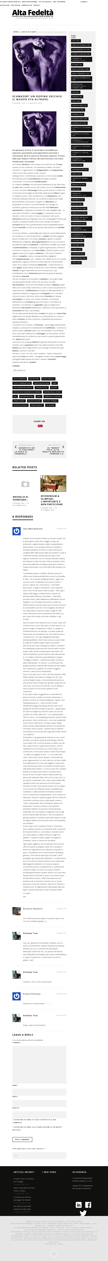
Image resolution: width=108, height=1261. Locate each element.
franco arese (19, 401)
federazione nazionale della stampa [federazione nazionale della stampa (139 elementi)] (79, 86)
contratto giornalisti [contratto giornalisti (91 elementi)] (79, 59)
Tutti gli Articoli (45, 2)
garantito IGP (26, 5)
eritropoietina (26, 396)
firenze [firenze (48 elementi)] (77, 96)
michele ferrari (50, 401)
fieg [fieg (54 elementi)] (75, 92)
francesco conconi (53, 396)
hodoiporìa (57, 25)
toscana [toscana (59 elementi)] (77, 240)
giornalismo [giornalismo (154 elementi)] (79, 119)
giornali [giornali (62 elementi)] (77, 114)
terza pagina (33, 29)
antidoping (34, 379)
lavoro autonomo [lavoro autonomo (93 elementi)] (80, 179)
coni (55, 383)
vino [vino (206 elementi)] (76, 262)
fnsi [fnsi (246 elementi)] (76, 101)
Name (15, 1085)
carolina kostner (41, 383)
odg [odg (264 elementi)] (76, 189)
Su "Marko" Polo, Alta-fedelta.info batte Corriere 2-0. (53, 451)
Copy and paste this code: (28, 1149)
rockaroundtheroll (41, 25)
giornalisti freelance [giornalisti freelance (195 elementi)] (81, 147)
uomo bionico (37, 405)
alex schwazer (20, 379)
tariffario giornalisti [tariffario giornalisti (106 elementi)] (79, 229)
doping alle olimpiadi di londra (27, 392)
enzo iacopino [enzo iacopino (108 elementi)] (80, 69)
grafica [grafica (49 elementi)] (77, 165)
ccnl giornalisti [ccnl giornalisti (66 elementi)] (81, 49)
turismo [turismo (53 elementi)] (77, 245)
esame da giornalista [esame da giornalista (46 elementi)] (81, 78)
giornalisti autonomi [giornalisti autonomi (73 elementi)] (81, 128)
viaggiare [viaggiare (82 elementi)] (78, 253)
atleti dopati (48, 379)
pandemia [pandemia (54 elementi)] (77, 199)
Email (15, 1096)
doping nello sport (52, 392)
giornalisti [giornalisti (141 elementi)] (79, 123)
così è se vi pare (19, 29)
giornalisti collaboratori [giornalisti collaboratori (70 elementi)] (80, 141)
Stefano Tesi (18, 103)
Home (16, 32)
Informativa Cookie (54, 1244)
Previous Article (26, 445)
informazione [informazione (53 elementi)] (79, 169)
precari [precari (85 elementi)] (77, 204)
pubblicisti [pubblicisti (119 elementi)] (79, 213)
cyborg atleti (41, 387)
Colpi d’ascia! (15, 5)
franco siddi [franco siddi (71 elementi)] (79, 105)
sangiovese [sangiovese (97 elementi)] (78, 223)
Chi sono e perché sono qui (10, 2)
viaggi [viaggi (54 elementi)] (76, 249)
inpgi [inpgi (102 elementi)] (76, 174)
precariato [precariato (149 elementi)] (79, 208)
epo (15, 396)
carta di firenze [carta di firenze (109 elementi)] (81, 45)
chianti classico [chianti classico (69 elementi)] (81, 54)
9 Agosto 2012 (61, 529)
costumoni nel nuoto (23, 387)
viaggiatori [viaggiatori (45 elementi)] (79, 258)
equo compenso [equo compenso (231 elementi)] (81, 73)
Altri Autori (4, 5)
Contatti (36, 5)
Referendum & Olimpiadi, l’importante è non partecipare (52, 500)
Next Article (54, 445)
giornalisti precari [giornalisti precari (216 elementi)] (80, 153)
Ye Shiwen (50, 405)
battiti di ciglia (47, 29)
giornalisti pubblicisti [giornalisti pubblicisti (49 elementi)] (78, 160)
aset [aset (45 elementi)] (76, 41)
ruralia (77, 25)
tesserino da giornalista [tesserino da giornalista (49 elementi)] (79, 235)
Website (15, 1108)
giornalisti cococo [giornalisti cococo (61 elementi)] (80, 134)
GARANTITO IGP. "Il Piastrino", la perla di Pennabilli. (25, 451)
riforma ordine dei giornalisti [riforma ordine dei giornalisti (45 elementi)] (80, 218)
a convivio (68, 25)
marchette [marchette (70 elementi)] (78, 184)
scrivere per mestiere (22, 25)
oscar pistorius (20, 405)
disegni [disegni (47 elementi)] (77, 64)
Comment (16, 1042)
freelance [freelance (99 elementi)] (78, 110)
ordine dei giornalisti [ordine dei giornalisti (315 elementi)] (79, 194)
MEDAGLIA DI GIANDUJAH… (20, 498)
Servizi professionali (29, 2)
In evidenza (61, 2)
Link (54, 2)
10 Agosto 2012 (61, 994)
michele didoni (34, 401)
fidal (39, 396)
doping (54, 387)
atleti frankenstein (22, 383)
